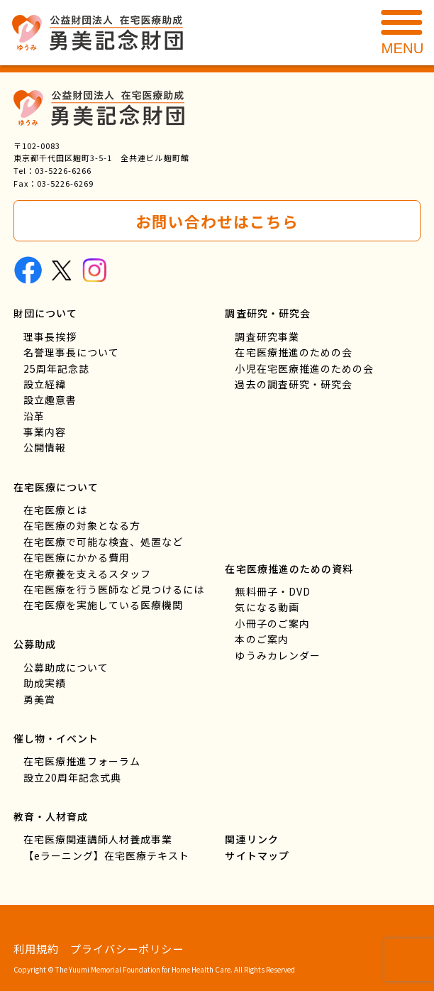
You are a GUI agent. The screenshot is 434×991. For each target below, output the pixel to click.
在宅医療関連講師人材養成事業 (97, 839)
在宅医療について (56, 487)
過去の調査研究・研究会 (293, 384)
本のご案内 (261, 639)
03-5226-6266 (63, 170)
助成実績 (44, 684)
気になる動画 (267, 607)
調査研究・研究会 (267, 313)
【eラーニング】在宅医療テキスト (106, 855)
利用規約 (36, 948)
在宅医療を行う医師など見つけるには (113, 589)
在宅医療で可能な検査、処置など (103, 542)
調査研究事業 (267, 336)
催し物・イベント (56, 738)
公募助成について (65, 667)
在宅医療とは (55, 510)
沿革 (34, 416)
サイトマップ (257, 855)
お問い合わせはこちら (217, 221)
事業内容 (44, 432)
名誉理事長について (71, 352)
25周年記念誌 (56, 368)
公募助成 (34, 644)
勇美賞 (39, 699)
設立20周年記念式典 (72, 777)
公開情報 (44, 448)
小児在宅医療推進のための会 (304, 368)
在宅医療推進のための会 (293, 352)
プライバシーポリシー (127, 948)
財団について (45, 313)
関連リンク (251, 839)
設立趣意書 (50, 400)
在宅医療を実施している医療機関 (103, 605)
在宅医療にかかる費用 (76, 558)
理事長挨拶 (50, 336)
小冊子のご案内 (272, 623)
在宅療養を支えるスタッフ (87, 573)
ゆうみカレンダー (277, 655)
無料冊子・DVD (272, 591)
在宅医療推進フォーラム (81, 761)
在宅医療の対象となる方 (81, 526)
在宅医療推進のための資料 (288, 569)
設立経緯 (44, 384)
